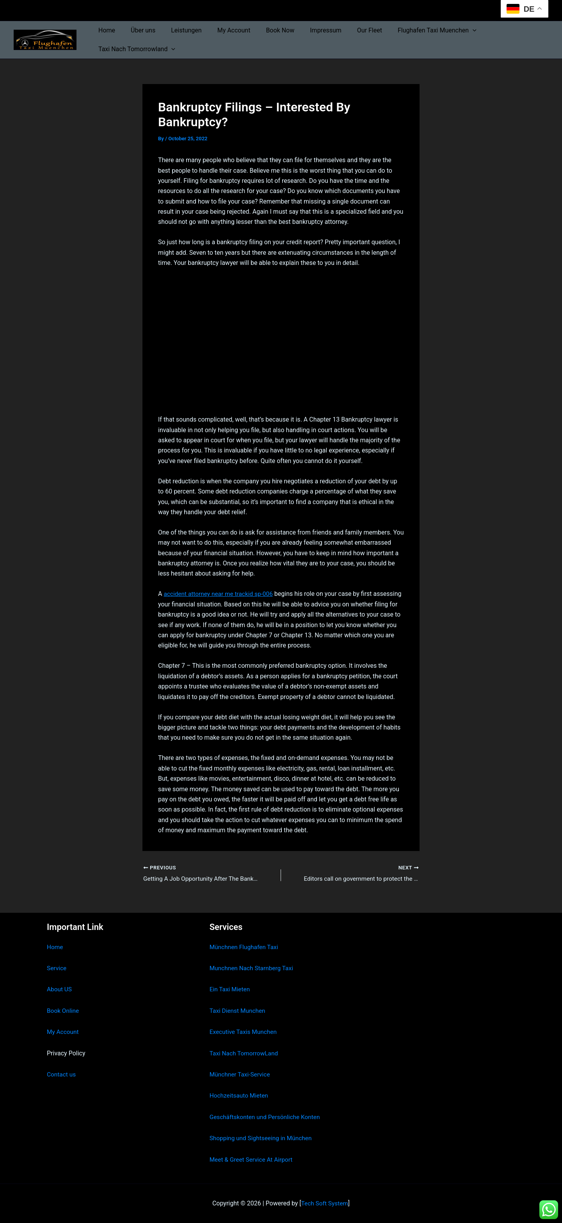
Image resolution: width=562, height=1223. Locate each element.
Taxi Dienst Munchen (238, 1010)
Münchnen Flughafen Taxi (245, 947)
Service (57, 968)
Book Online (63, 1010)
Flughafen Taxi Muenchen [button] (413, 30)
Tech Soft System (324, 1203)
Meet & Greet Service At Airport (253, 1159)
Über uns (138, 30)
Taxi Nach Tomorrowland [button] (135, 49)
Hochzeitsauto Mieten (240, 1096)
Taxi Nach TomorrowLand (245, 1053)
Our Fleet (349, 30)
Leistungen (178, 30)
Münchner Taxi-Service (241, 1074)
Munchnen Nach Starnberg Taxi (253, 968)
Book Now (266, 30)
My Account (223, 30)
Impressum (308, 30)
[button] (449, 30)
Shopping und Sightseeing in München (263, 1138)
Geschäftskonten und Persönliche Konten (267, 1117)
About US (60, 989)
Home (105, 30)
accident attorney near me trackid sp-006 (220, 593)
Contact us (62, 1074)
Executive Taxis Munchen (244, 1031)
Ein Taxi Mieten (231, 989)
